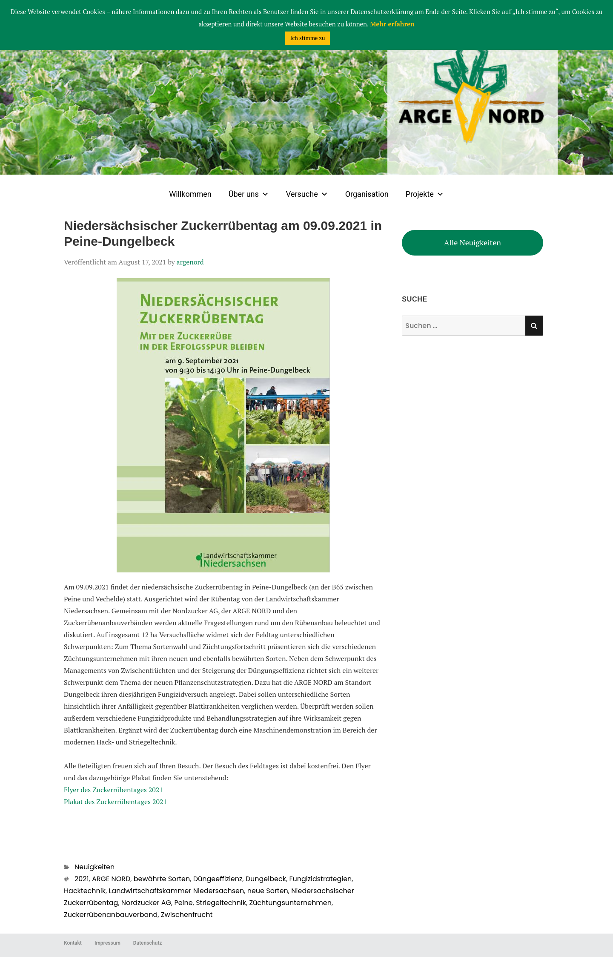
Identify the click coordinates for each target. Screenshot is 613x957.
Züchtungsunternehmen (290, 903)
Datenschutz (147, 943)
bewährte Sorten (162, 879)
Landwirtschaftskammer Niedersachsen (176, 891)
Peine (183, 903)
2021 (81, 879)
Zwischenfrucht (186, 915)
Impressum (107, 943)
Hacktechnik (85, 891)
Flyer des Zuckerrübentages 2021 (113, 789)
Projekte (425, 194)
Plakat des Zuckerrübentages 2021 (115, 801)
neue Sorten (267, 891)
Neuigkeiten (94, 867)
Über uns (249, 194)
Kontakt (73, 943)
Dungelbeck (266, 879)
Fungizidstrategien (320, 879)
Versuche (307, 194)
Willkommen (190, 194)
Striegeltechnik (221, 903)
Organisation (367, 194)
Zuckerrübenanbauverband (111, 915)
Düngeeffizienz (218, 879)
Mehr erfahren (392, 24)
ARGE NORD (111, 879)
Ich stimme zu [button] (307, 38)
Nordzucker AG (146, 903)
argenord (190, 262)
